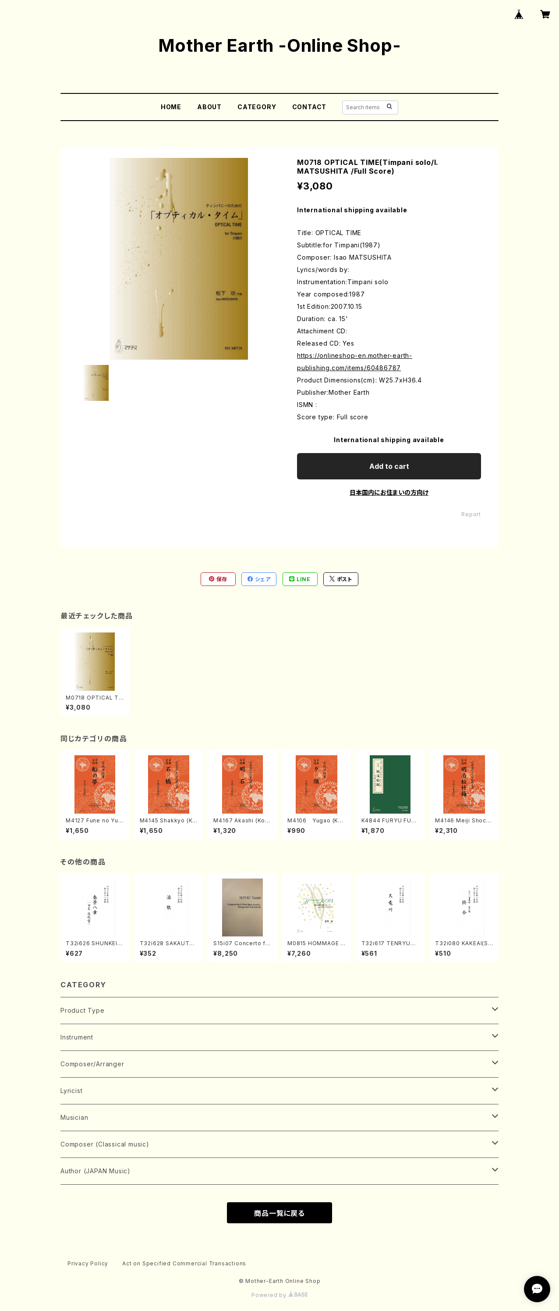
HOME (171, 107)
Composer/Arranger (92, 1064)
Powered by (279, 1295)
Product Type (82, 1010)
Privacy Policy (87, 1263)
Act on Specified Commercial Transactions (184, 1263)
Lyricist (71, 1090)
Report (471, 514)
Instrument (76, 1037)
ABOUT (209, 107)
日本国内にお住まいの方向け (389, 492)
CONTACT (309, 107)
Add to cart (389, 466)
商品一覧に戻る (279, 1213)
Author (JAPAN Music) (95, 1171)
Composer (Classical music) (104, 1144)
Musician (74, 1117)
